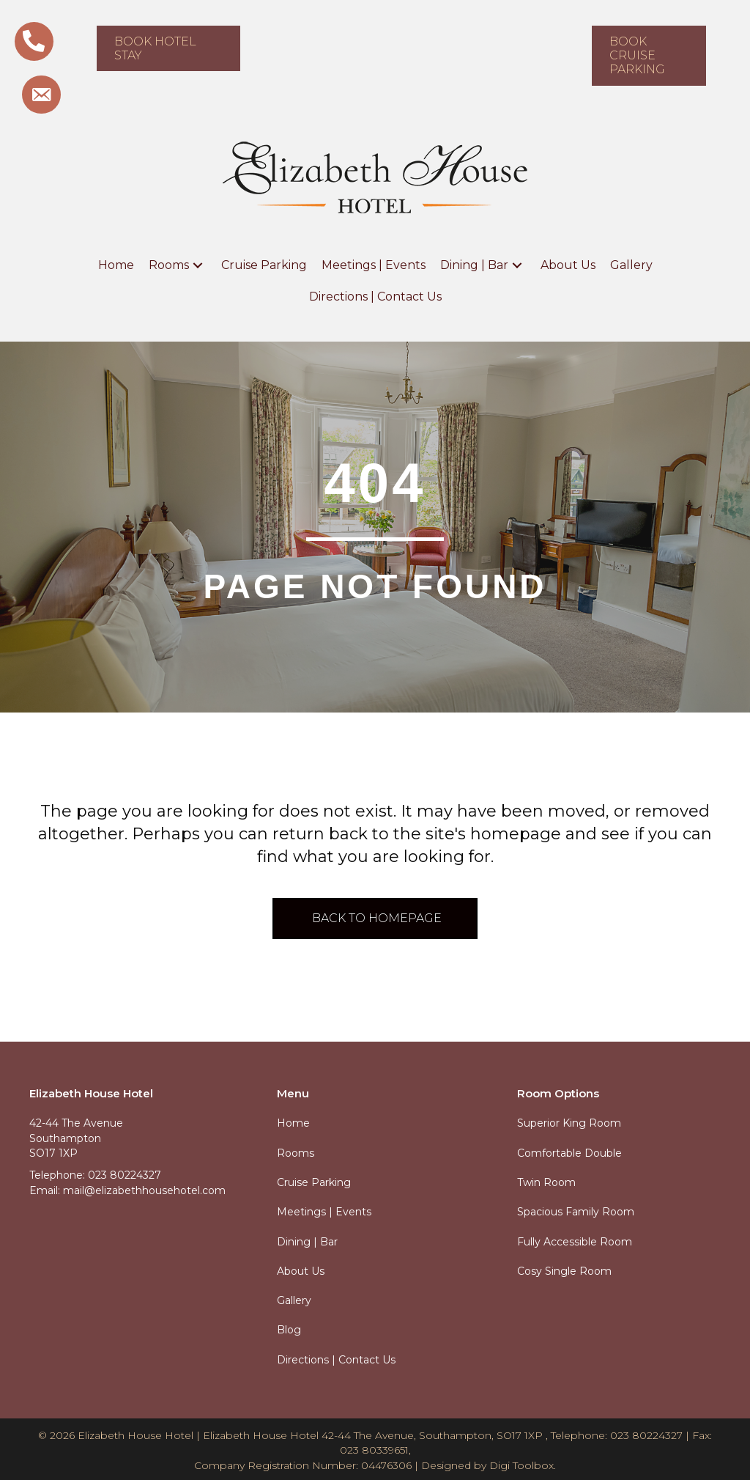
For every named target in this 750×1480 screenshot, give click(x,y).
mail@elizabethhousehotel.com (144, 1190)
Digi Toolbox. (522, 1465)
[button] (198, 265)
